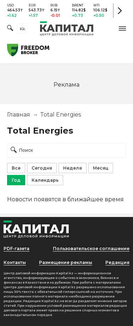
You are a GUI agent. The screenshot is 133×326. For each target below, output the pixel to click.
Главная (18, 114)
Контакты (15, 262)
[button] (122, 28)
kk (22, 28)
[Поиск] (10, 28)
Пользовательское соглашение (91, 248)
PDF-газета (16, 248)
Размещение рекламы (65, 262)
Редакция (117, 262)
